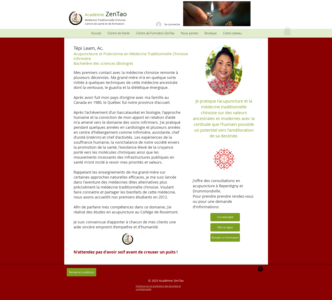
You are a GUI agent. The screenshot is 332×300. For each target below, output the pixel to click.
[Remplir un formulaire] (225, 237)
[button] (217, 13)
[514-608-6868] (225, 217)
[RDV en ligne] (225, 227)
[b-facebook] (260, 269)
